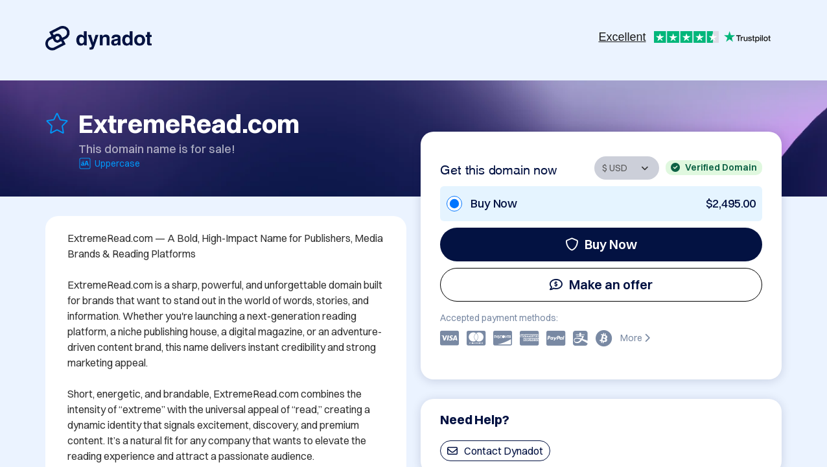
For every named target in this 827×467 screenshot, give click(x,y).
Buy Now (601, 244)
